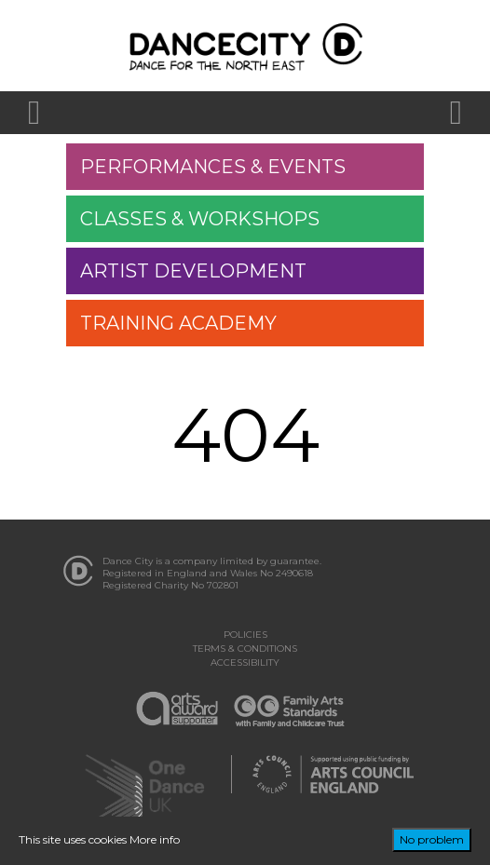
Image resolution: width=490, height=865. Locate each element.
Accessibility (245, 662)
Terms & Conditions (245, 648)
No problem (432, 839)
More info (154, 839)
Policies (245, 634)
